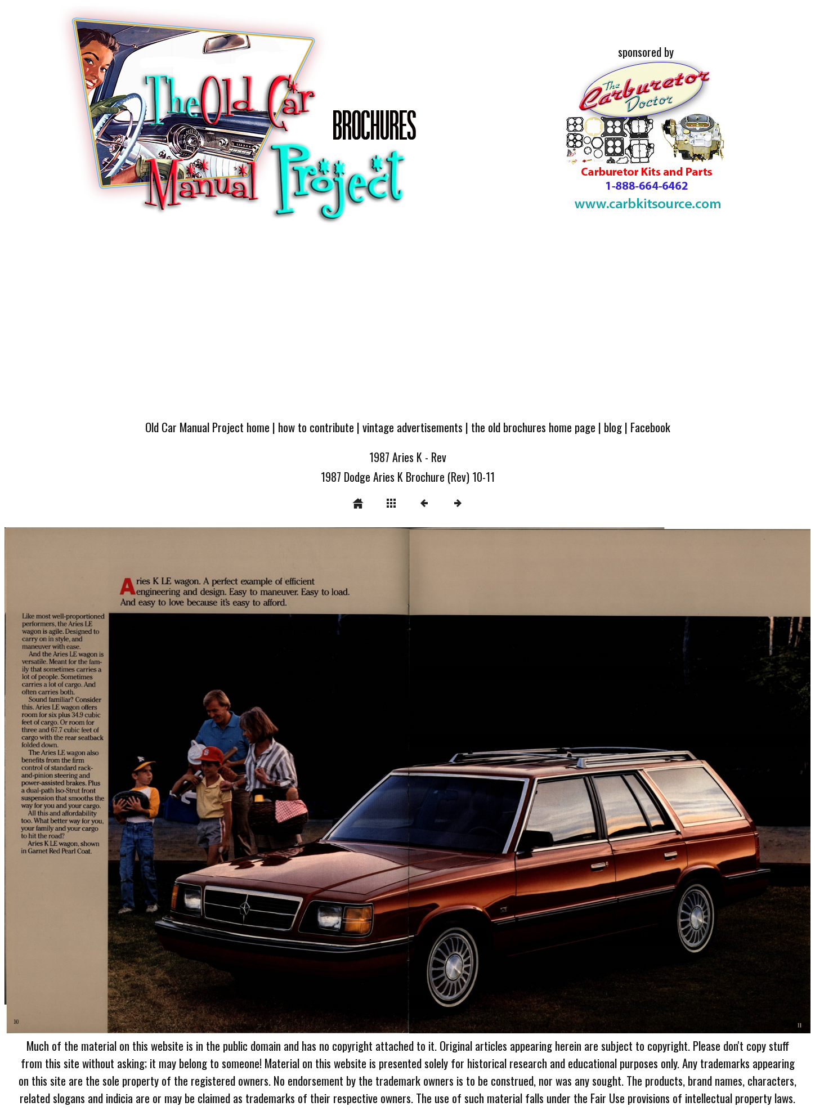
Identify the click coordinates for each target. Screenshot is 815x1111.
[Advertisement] (407, 327)
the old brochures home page (533, 427)
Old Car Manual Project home (207, 427)
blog (613, 427)
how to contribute (316, 427)
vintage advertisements (412, 427)
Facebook (650, 427)
